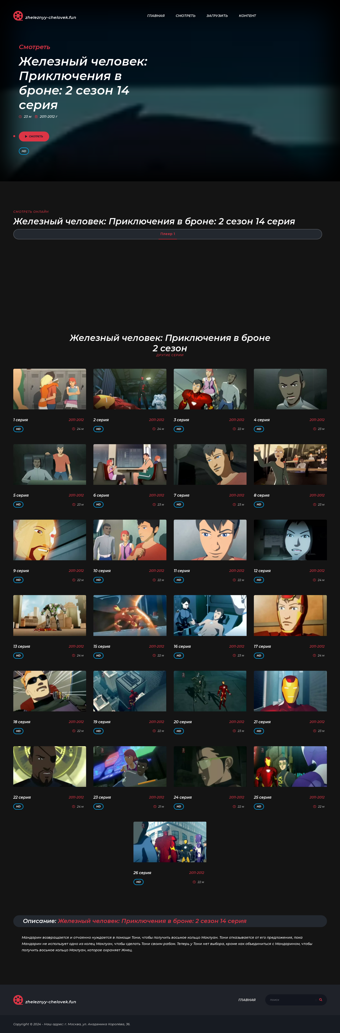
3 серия (181, 420)
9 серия (21, 570)
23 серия (102, 797)
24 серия (183, 797)
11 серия (182, 570)
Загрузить (217, 16)
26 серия (142, 873)
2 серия (101, 420)
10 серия (102, 570)
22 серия (22, 797)
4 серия (262, 420)
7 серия (181, 495)
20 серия (183, 722)
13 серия (21, 646)
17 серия (262, 646)
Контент (247, 16)
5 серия (21, 495)
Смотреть (185, 16)
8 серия (262, 495)
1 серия (20, 420)
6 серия (101, 495)
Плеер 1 (167, 234)
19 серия (102, 722)
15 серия (101, 646)
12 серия (262, 570)
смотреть (34, 136)
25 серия (262, 797)
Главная (156, 16)
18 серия (21, 722)
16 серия (182, 646)
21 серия (262, 722)
